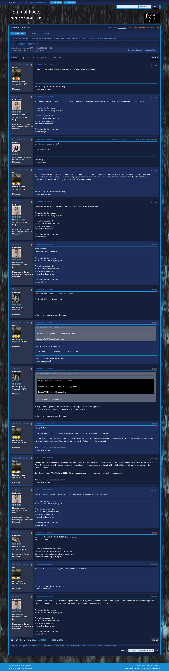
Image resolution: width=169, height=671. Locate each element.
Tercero (16, 289)
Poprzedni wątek (135, 50)
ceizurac (16, 96)
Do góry (14, 640)
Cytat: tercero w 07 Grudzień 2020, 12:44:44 (54, 328)
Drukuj (155, 57)
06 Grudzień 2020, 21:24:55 (44, 139)
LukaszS (16, 532)
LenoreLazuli (18, 139)
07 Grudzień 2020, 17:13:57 (44, 423)
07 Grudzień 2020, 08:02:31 (44, 169)
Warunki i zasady (147, 665)
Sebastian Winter (20, 64)
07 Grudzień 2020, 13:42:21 (44, 368)
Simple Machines (26, 665)
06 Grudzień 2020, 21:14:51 (44, 96)
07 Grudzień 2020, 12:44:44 (44, 289)
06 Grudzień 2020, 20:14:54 (44, 64)
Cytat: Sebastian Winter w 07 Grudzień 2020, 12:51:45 (58, 374)
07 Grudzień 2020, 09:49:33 (44, 244)
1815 (54, 58)
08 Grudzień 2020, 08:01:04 (44, 564)
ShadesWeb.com (26, 668)
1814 (49, 58)
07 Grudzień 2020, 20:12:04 (44, 458)
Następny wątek (151, 50)
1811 (34, 58)
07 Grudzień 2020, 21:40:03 (44, 532)
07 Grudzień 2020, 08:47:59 (44, 201)
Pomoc (138, 665)
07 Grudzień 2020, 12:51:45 (44, 322)
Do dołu (14, 57)
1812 (38, 58)
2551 (61, 58)
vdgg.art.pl (122, 27)
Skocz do (124, 651)
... (31, 58)
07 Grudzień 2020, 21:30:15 (44, 490)
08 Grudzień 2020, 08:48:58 (44, 596)
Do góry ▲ (157, 665)
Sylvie (99, 38)
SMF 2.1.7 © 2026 (14, 665)
